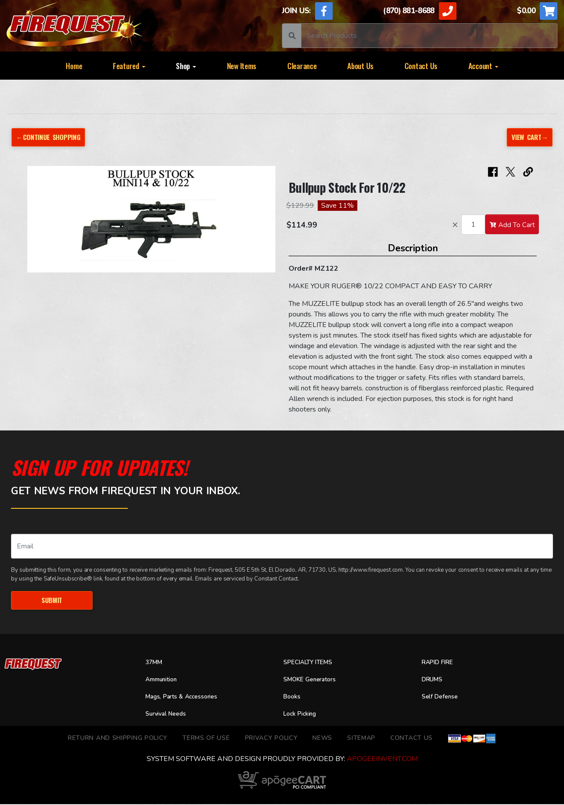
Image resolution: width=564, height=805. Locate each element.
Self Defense (442, 697)
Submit (51, 600)
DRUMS (434, 680)
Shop (186, 65)
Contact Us (421, 65)
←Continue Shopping (52, 137)
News (322, 739)
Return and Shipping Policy (117, 739)
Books (293, 697)
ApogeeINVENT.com (382, 760)
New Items (242, 65)
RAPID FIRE (440, 663)
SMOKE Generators (314, 680)
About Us (360, 65)
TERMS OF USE (206, 739)
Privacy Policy (271, 739)
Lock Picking (303, 714)
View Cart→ (528, 137)
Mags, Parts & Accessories (187, 697)
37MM (154, 663)
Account (483, 65)
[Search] (429, 35)
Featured (129, 65)
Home (74, 65)
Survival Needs (169, 714)
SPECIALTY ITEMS (312, 663)
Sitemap (361, 739)
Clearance (302, 65)
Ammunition (164, 680)
